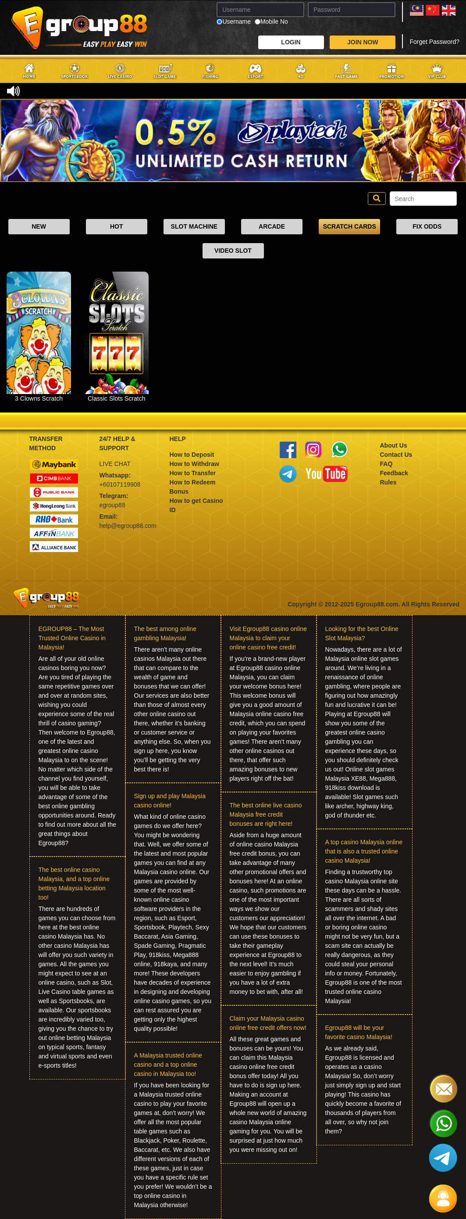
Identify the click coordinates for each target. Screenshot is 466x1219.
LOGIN (290, 42)
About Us (393, 445)
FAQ (386, 463)
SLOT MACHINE (194, 226)
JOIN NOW (362, 42)
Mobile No (271, 21)
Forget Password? (434, 41)
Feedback (394, 473)
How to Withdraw (194, 463)
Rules (388, 482)
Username (234, 21)
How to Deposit (192, 454)
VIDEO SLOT (233, 250)
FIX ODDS (427, 226)
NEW (39, 226)
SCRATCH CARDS (349, 226)
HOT (116, 226)
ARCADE (272, 226)
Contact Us (396, 454)
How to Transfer (193, 473)
